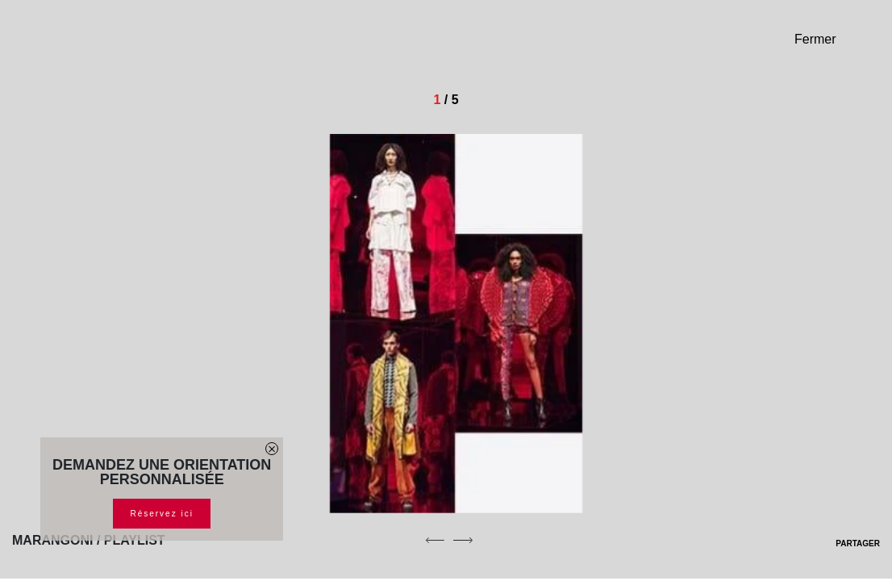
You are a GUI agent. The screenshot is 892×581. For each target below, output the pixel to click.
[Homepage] (125, 45)
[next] (463, 539)
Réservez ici (161, 513)
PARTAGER (847, 543)
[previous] (434, 539)
